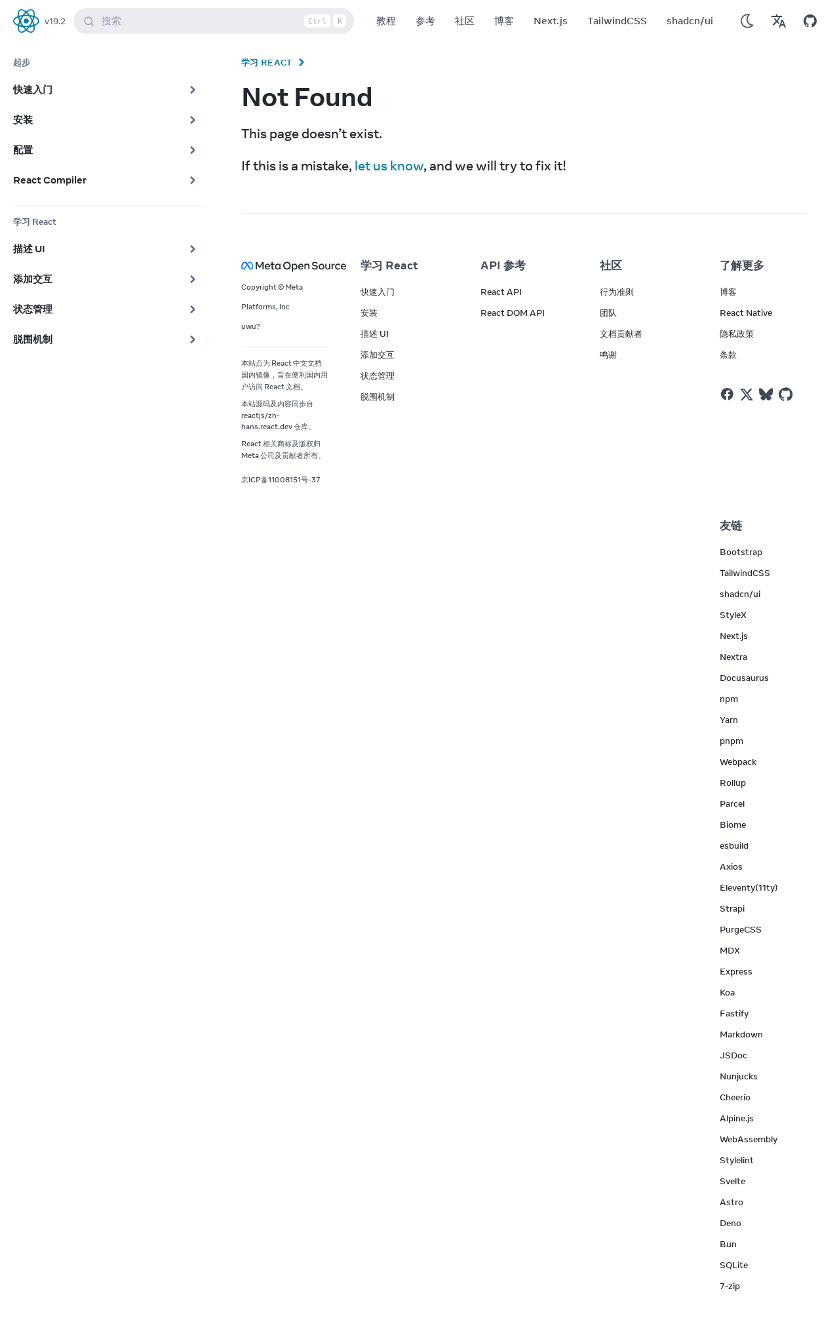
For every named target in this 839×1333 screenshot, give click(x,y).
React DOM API (512, 312)
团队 (608, 312)
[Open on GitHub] (810, 21)
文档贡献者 (621, 333)
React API (501, 291)
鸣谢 (608, 354)
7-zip (730, 1286)
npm (729, 698)
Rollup (733, 782)
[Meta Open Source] (285, 266)
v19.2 (55, 21)
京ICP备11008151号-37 (281, 479)
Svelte (732, 1181)
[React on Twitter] (746, 394)
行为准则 (617, 291)
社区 (465, 20)
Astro (731, 1202)
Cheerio (735, 1097)
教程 (386, 20)
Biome (733, 824)
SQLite (734, 1265)
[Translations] (778, 21)
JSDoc (733, 1055)
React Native (746, 312)
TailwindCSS (617, 20)
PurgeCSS (741, 929)
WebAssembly (748, 1139)
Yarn (729, 719)
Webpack (738, 761)
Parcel (732, 803)
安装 (369, 312)
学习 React (266, 62)
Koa (727, 992)
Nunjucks (739, 1076)
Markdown (741, 1034)
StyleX (733, 614)
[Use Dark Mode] (747, 21)
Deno (730, 1223)
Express (736, 971)
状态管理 (378, 375)
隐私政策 (737, 333)
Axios (731, 866)
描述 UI (375, 333)
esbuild (734, 845)
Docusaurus (744, 677)
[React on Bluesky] (766, 394)
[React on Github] (787, 394)
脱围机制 (378, 396)
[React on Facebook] (727, 394)
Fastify (734, 1013)
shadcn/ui (690, 20)
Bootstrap (741, 552)
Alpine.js (737, 1118)
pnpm (731, 740)
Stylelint (737, 1160)
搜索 (216, 21)
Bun (728, 1244)
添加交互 (378, 354)
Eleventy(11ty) (749, 887)
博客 (504, 20)
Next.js (551, 20)
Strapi (732, 908)
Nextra (733, 656)
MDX (730, 950)
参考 (425, 20)
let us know (389, 165)
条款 (728, 354)
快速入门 (378, 291)
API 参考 (503, 265)
